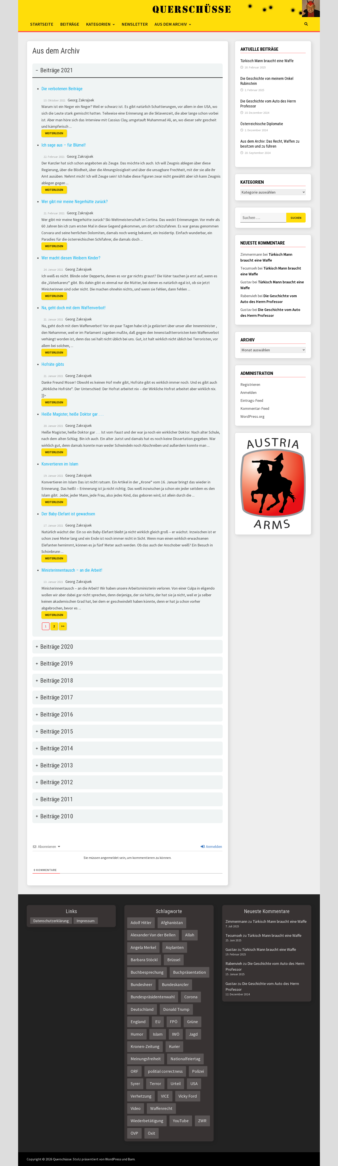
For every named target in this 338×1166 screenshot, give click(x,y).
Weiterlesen (54, 133)
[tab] (127, 349)
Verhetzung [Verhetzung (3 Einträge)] (141, 1096)
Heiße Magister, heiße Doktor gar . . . (72, 414)
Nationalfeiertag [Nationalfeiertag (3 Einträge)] (185, 1058)
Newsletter (135, 24)
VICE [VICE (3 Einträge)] (165, 1096)
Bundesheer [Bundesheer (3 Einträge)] (141, 984)
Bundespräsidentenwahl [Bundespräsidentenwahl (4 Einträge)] (153, 996)
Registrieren (250, 384)
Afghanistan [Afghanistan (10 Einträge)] (172, 922)
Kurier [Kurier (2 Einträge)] (174, 1046)
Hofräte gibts (52, 364)
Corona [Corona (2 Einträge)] (190, 996)
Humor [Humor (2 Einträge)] (137, 1034)
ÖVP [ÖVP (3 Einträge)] (134, 1133)
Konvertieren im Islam (59, 464)
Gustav (231, 949)
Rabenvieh (233, 963)
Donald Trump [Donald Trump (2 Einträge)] (176, 1009)
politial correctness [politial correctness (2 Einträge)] (165, 1071)
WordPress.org (252, 416)
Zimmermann (236, 921)
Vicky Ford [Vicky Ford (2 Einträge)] (187, 1096)
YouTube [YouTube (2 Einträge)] (181, 1120)
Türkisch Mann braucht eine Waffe (267, 60)
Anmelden (211, 846)
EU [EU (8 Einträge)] (157, 1021)
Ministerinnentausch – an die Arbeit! (71, 570)
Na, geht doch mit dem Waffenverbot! (73, 307)
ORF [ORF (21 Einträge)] (134, 1071)
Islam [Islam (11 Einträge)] (158, 1034)
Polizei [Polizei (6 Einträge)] (198, 1071)
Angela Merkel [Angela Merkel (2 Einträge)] (143, 947)
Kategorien (98, 24)
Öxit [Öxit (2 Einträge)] (151, 1133)
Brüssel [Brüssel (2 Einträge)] (173, 959)
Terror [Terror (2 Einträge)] (155, 1083)
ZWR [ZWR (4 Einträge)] (202, 1120)
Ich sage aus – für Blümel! (63, 145)
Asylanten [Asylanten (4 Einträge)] (175, 947)
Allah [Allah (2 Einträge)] (189, 934)
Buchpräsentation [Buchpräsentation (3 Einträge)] (189, 972)
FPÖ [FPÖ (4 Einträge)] (173, 1021)
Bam (131, 1159)
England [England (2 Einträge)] (138, 1021)
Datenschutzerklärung (51, 920)
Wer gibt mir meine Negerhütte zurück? (74, 201)
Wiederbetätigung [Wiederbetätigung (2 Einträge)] (147, 1120)
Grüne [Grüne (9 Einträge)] (192, 1021)
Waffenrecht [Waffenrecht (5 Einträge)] (161, 1108)
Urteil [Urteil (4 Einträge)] (176, 1083)
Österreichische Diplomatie (261, 123)
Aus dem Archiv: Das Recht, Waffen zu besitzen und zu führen (269, 143)
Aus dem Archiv (171, 24)
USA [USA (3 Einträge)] (194, 1083)
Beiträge (69, 24)
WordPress (113, 1159)
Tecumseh (233, 935)
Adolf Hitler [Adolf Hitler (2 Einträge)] (141, 922)
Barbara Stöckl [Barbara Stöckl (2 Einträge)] (144, 959)
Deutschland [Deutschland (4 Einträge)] (142, 1009)
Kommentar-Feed (254, 408)
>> (62, 626)
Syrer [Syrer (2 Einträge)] (135, 1083)
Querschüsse (62, 1159)
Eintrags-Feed (251, 400)
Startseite (41, 24)
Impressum (86, 920)
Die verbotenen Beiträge (62, 88)
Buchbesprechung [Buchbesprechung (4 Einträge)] (147, 972)
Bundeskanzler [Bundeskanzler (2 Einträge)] (175, 984)
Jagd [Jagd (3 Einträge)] (193, 1034)
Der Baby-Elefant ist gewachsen (68, 513)
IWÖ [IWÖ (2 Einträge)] (175, 1034)
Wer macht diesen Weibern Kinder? (70, 257)
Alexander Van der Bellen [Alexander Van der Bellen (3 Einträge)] (153, 934)
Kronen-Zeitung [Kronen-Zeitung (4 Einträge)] (145, 1046)
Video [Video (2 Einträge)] (136, 1108)
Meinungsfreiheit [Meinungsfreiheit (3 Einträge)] (146, 1058)
